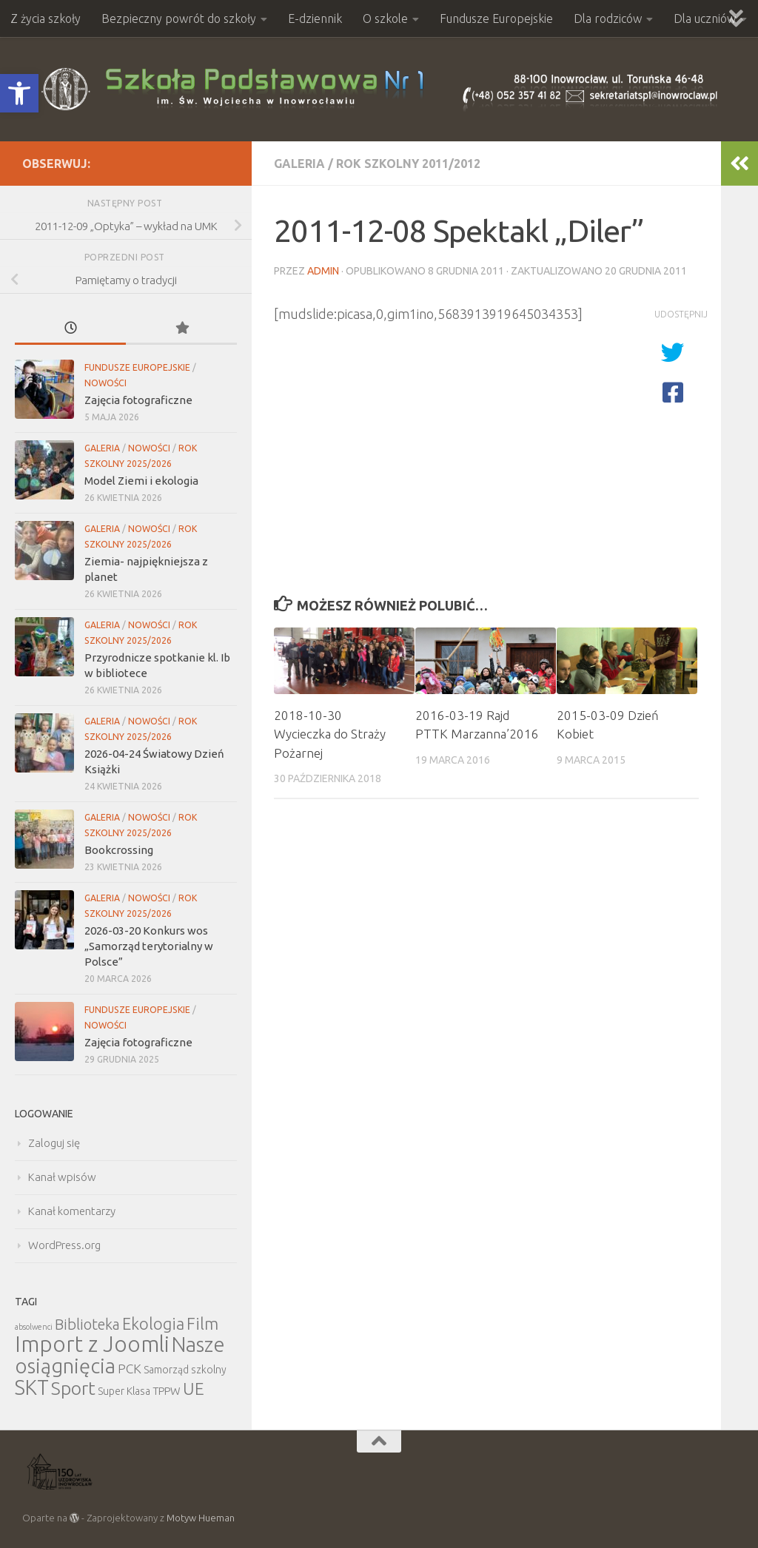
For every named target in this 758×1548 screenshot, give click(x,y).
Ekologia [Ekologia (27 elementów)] (153, 1323)
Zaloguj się (54, 1143)
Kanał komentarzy (71, 1211)
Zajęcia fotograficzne (138, 400)
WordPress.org (64, 1245)
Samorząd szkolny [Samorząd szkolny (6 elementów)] (185, 1370)
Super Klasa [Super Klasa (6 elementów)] (124, 1391)
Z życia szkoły (45, 18)
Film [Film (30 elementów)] (202, 1323)
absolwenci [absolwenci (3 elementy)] (34, 1326)
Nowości (105, 383)
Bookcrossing (118, 850)
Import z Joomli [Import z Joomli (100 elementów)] (92, 1344)
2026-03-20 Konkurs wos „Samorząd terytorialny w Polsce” (148, 946)
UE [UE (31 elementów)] (193, 1388)
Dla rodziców (608, 18)
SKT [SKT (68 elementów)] (32, 1387)
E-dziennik (315, 18)
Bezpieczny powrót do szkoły (178, 18)
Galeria (299, 163)
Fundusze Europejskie (496, 18)
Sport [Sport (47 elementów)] (73, 1388)
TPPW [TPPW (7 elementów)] (166, 1390)
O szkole (385, 18)
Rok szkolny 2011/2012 (408, 163)
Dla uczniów (705, 18)
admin (323, 271)
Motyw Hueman (201, 1517)
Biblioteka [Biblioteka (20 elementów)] (87, 1324)
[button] (19, 93)
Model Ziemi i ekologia (141, 480)
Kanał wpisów (62, 1177)
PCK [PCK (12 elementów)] (129, 1369)
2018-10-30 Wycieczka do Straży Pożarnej (330, 734)
